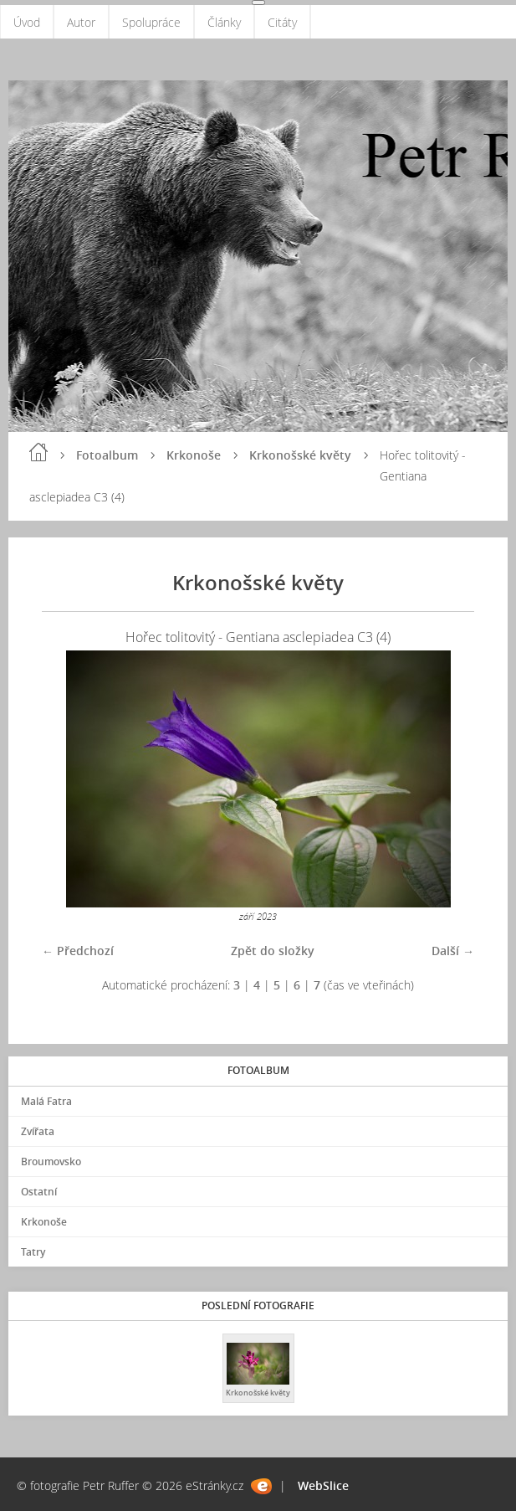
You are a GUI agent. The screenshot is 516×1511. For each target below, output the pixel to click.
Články (224, 22)
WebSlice (323, 1485)
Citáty (282, 22)
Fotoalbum (107, 455)
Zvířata (37, 1131)
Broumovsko (51, 1161)
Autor (81, 22)
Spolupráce (151, 22)
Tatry (33, 1252)
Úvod (26, 22)
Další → (453, 951)
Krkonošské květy (300, 455)
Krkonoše (193, 455)
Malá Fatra (46, 1101)
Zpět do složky (272, 951)
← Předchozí (78, 951)
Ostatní (39, 1192)
